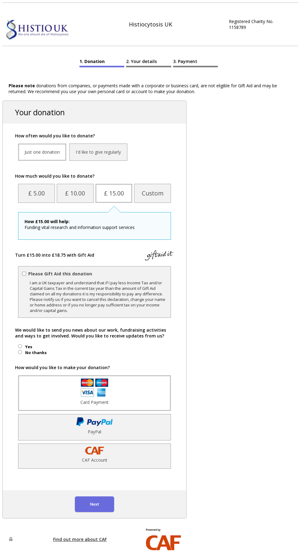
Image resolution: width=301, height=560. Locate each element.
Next (94, 504)
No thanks (36, 352)
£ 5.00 (36, 193)
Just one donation (42, 152)
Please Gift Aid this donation (60, 274)
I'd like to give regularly (98, 152)
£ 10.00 (75, 193)
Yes (28, 346)
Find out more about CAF (80, 539)
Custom (153, 193)
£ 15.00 (114, 193)
